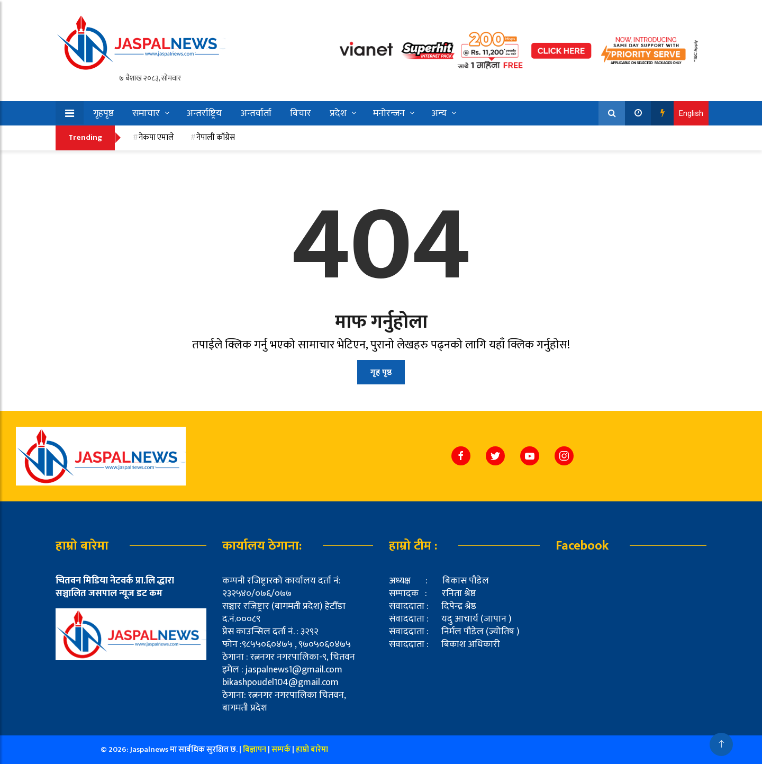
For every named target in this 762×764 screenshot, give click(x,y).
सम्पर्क (281, 749)
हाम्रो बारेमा (312, 749)
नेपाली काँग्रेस (215, 137)
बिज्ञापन (254, 749)
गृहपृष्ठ (103, 113)
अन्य (439, 113)
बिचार (300, 113)
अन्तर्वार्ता (255, 113)
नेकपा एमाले (156, 137)
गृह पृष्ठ (381, 372)
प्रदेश (338, 113)
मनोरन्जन (389, 113)
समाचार (146, 113)
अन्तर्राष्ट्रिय (204, 113)
